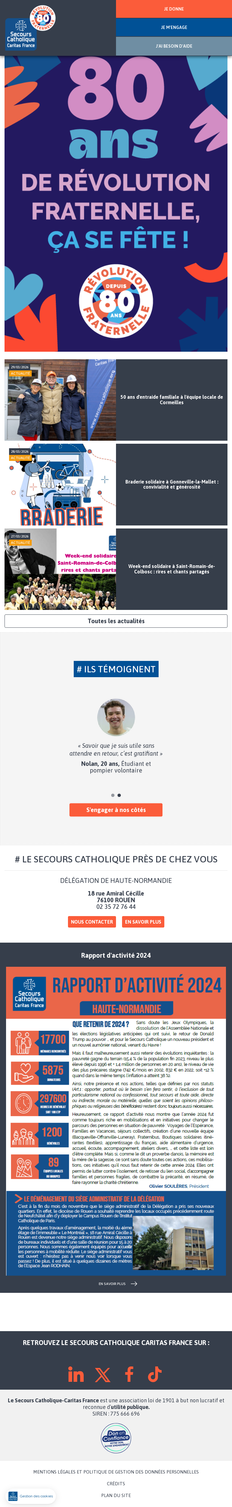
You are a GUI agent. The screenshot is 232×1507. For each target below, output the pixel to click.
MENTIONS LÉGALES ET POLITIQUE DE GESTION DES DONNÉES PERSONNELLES (116, 1472)
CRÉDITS (116, 1484)
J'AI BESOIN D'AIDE (174, 46)
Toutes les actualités (116, 620)
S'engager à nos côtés (116, 809)
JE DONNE (174, 9)
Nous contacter (92, 922)
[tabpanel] (116, 736)
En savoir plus (143, 922)
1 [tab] (112, 795)
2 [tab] (119, 795)
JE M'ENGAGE (174, 27)
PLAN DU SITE (116, 1495)
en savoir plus (112, 1284)
